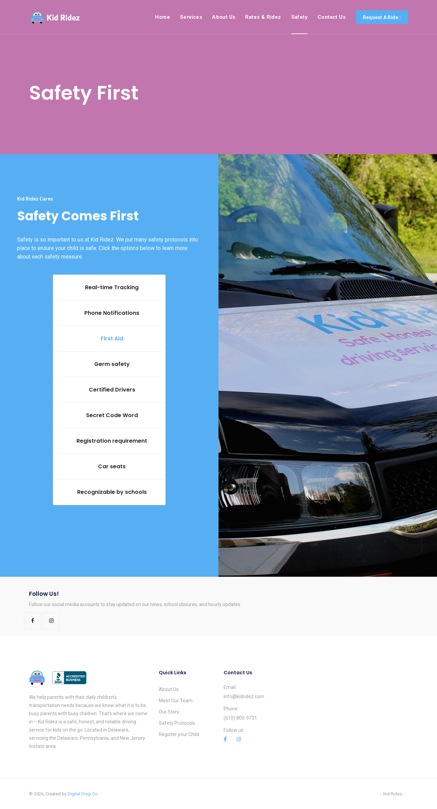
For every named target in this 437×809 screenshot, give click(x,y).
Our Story (169, 712)
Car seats (112, 466)
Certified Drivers (112, 390)
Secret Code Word (112, 415)
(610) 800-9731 (240, 718)
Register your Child (179, 734)
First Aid (112, 338)
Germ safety (112, 364)
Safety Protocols (177, 723)
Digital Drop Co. (83, 793)
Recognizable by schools (112, 492)
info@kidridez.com (244, 696)
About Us (169, 689)
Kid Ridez (392, 793)
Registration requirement (111, 441)
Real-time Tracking (112, 287)
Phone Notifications (111, 313)
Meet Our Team (176, 700)
